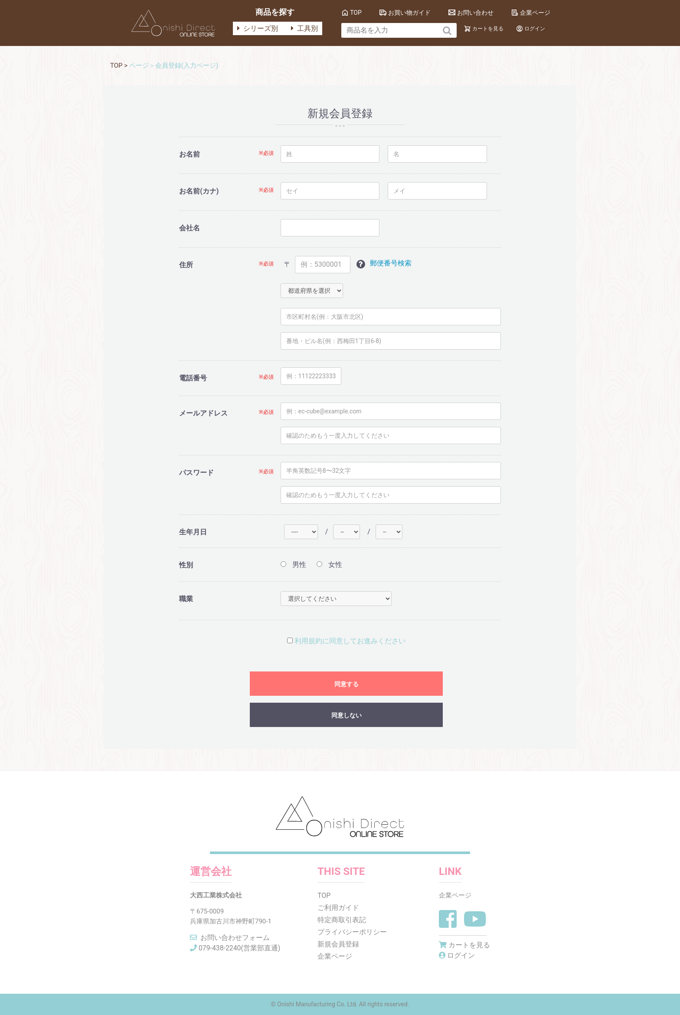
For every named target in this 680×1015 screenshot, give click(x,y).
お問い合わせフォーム (230, 937)
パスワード (196, 472)
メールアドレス (203, 413)
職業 (186, 599)
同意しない (346, 715)
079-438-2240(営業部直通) (235, 948)
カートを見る (487, 29)
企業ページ (535, 12)
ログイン (534, 29)
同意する (346, 684)
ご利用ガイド (339, 908)
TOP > (119, 65)
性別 (186, 565)
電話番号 (193, 378)
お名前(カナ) (199, 191)
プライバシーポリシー (352, 932)
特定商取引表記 (342, 920)
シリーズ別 (257, 28)
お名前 (189, 154)
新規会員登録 (339, 944)
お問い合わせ (475, 12)
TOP (356, 12)
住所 (186, 265)
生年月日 (193, 532)
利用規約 (308, 641)
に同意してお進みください (346, 641)
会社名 (189, 228)
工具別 (304, 28)
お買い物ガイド (409, 12)
